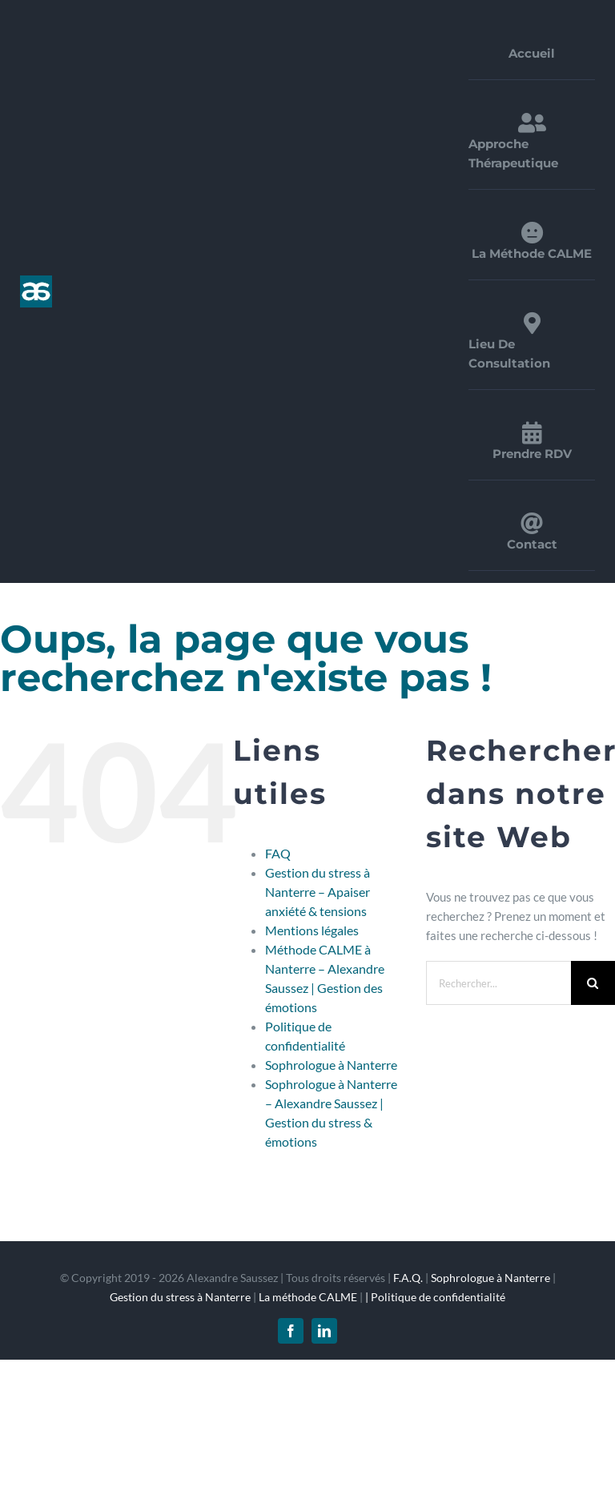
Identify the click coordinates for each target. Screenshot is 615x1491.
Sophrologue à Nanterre (331, 1064)
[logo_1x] (36, 281)
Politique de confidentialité (438, 1297)
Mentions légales (312, 930)
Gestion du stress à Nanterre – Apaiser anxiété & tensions (317, 891)
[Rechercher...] (498, 983)
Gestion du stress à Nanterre (180, 1297)
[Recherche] (593, 983)
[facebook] (290, 1331)
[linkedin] (324, 1331)
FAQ (278, 853)
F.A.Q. (408, 1277)
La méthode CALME (308, 1297)
